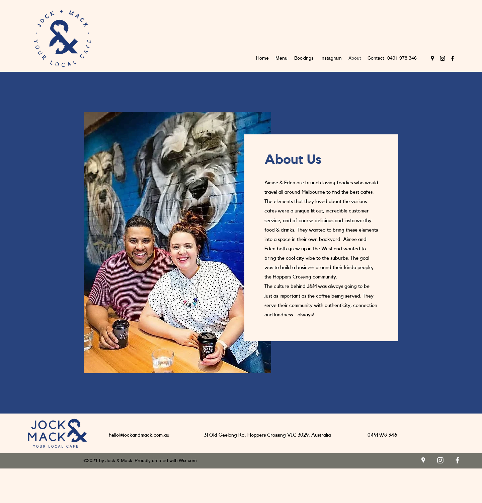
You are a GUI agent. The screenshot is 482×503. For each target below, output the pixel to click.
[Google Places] (432, 58)
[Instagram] (442, 58)
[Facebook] (452, 58)
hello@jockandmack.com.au (139, 435)
